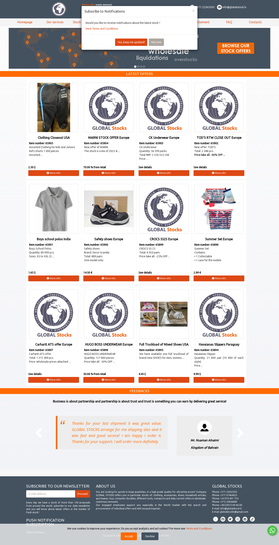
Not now (156, 42)
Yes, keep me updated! (131, 42)
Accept (129, 536)
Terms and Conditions (199, 528)
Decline (150, 536)
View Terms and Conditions (101, 28)
